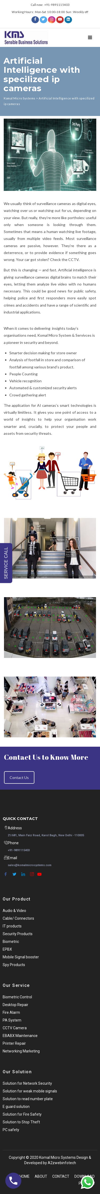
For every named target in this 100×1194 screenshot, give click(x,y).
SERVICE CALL (6, 563)
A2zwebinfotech (62, 1163)
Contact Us (19, 777)
